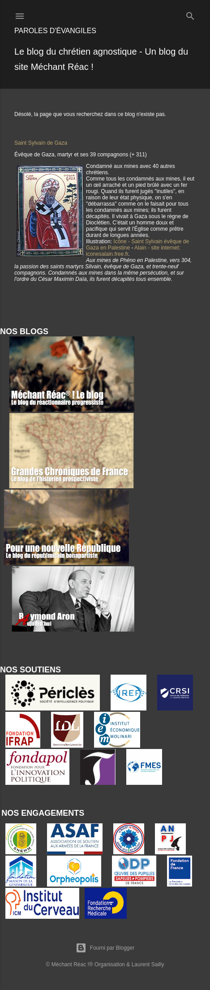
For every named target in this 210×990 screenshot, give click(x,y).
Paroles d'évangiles (55, 30)
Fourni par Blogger (105, 948)
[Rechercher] (190, 14)
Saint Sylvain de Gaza (40, 143)
